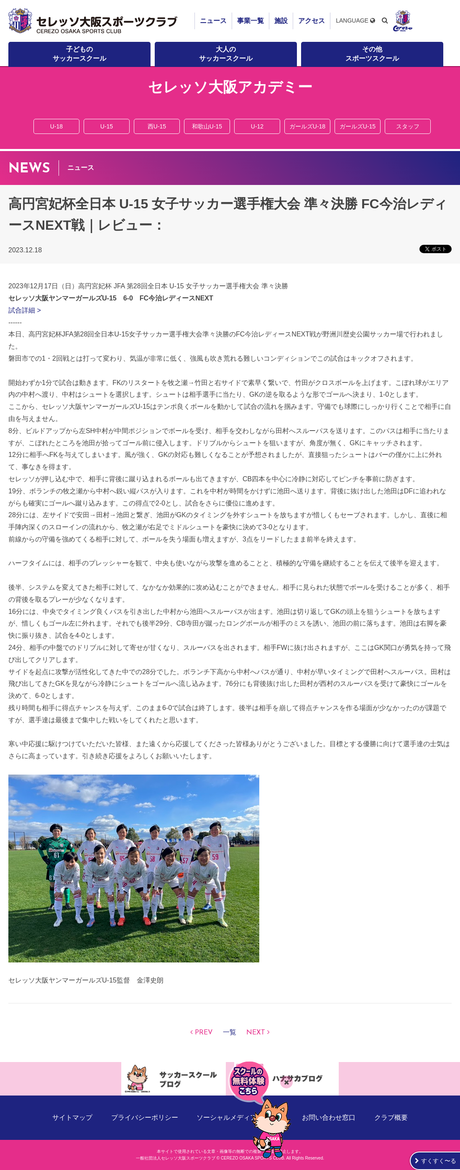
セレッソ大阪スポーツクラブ (94, 20)
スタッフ (407, 126)
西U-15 (157, 126)
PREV (204, 1032)
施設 (281, 20)
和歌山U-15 (207, 126)
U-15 (106, 126)
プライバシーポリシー (144, 1117)
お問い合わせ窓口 (328, 1117)
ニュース (213, 20)
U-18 (56, 126)
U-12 (257, 126)
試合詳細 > (24, 310)
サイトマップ (72, 1117)
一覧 (229, 1032)
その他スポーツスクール (372, 54)
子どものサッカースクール (79, 54)
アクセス (311, 20)
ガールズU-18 (307, 126)
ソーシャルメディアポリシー (240, 1117)
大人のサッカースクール (226, 54)
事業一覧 (250, 20)
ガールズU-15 (358, 126)
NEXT (255, 1032)
